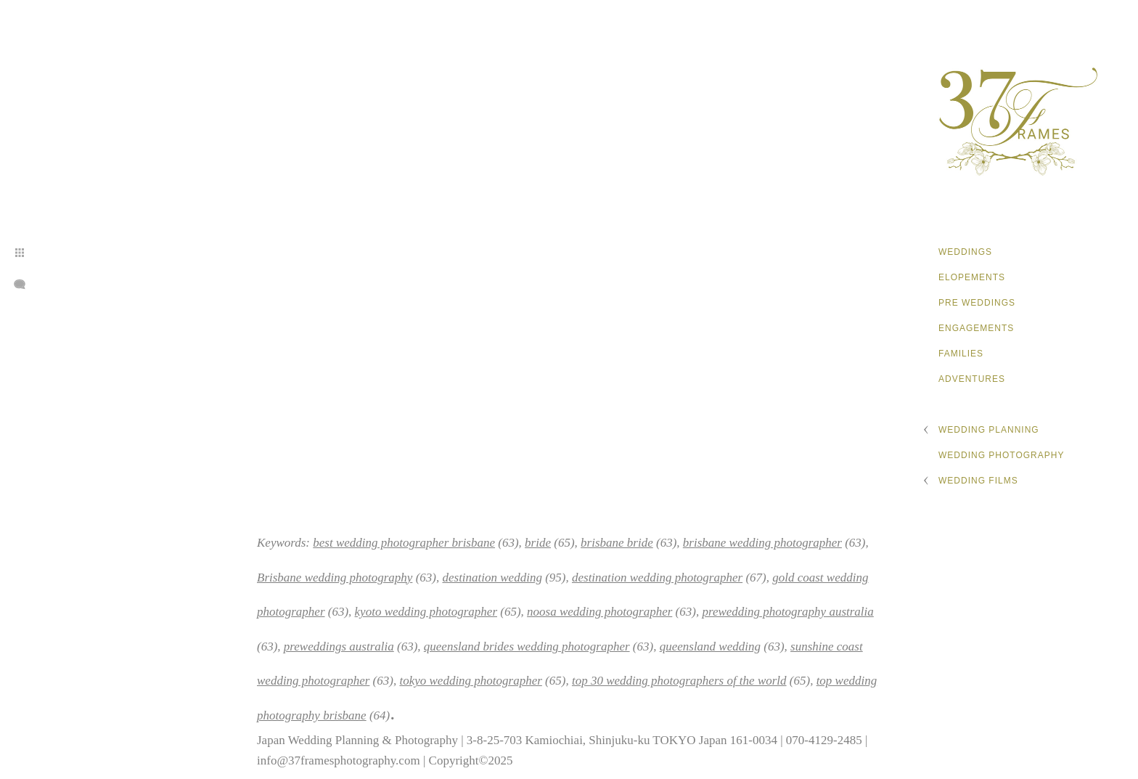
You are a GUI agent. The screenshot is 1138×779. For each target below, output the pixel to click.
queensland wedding (710, 646)
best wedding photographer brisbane (404, 543)
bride (538, 543)
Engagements (976, 328)
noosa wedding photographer (599, 612)
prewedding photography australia (787, 612)
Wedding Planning (988, 430)
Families (960, 353)
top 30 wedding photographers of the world (679, 681)
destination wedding (491, 577)
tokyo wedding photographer (470, 681)
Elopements (971, 277)
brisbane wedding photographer (762, 543)
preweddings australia (339, 646)
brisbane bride (617, 543)
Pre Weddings (976, 303)
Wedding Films (978, 481)
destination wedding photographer (657, 577)
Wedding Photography (1001, 455)
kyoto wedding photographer (426, 612)
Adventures (971, 379)
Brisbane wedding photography (334, 577)
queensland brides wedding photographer (527, 646)
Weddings (965, 252)
